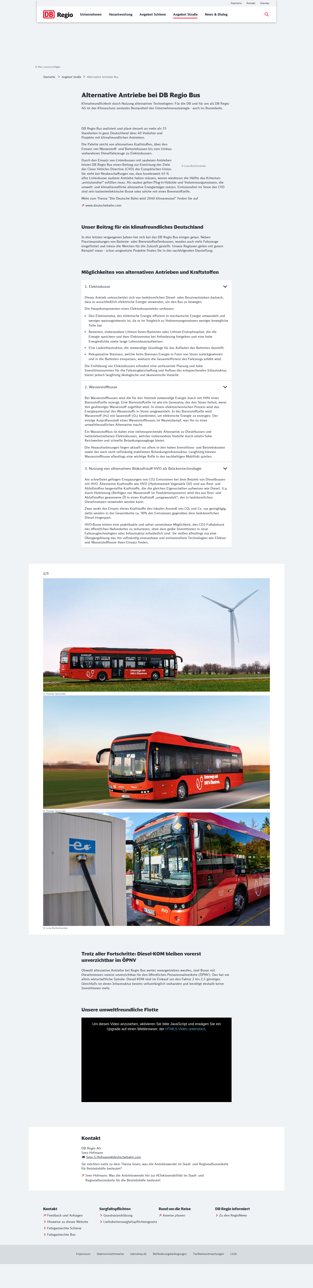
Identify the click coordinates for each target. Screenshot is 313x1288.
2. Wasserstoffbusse (156, 411)
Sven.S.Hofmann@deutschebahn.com (113, 1181)
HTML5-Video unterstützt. (185, 1053)
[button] (70, 1232)
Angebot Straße (71, 100)
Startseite (49, 100)
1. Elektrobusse (156, 310)
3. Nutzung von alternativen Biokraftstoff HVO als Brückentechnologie (156, 492)
